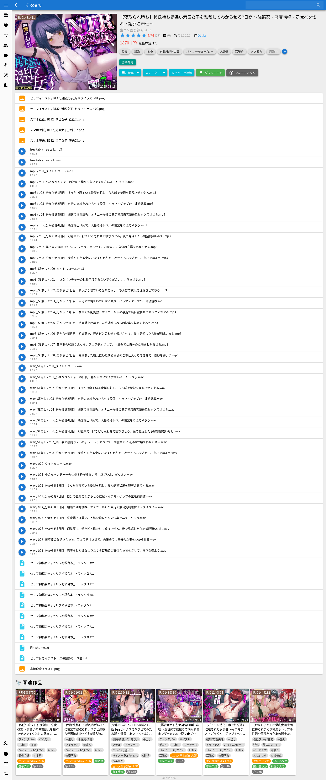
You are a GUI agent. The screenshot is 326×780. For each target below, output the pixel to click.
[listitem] (6, 15)
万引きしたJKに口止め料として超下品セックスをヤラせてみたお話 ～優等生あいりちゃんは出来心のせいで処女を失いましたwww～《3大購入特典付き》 (132, 733)
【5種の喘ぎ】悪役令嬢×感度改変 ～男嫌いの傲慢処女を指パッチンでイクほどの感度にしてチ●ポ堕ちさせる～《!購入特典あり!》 (38, 733)
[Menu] (6, 5)
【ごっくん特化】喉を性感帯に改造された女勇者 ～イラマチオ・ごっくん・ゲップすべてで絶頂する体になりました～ (225, 731)
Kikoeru (33, 5)
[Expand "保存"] (130, 72)
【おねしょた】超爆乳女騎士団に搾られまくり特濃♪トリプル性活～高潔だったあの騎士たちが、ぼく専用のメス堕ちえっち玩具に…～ (272, 733)
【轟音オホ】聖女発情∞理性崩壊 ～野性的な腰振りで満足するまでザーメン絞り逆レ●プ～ (178, 729)
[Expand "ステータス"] (155, 72)
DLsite (202, 35)
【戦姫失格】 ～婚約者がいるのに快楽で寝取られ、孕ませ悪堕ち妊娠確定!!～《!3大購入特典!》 (85, 731)
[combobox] (281, 5)
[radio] (122, 35)
